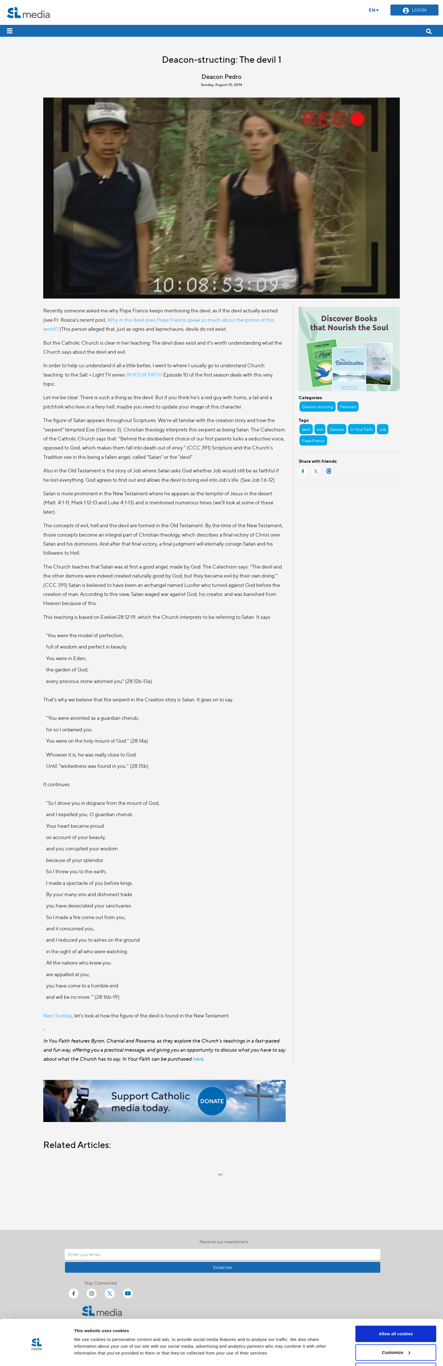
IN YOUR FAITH (144, 374)
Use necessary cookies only (396, 1350)
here (198, 1058)
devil (306, 429)
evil (320, 429)
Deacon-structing (317, 406)
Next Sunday (57, 1015)
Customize (396, 1332)
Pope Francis (313, 440)
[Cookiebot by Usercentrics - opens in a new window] (36, 1355)
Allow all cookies (396, 1313)
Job (382, 429)
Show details (87, 1348)
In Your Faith (362, 429)
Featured (348, 406)
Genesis (337, 429)
